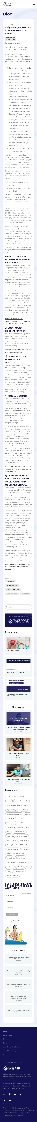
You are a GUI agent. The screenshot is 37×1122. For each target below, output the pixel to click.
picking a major (13, 589)
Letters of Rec (22, 827)
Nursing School (12, 845)
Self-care (21, 862)
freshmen (10, 581)
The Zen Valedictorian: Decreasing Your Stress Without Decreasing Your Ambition (18, 469)
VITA (8, 871)
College (27, 814)
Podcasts (26, 849)
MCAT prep (10, 836)
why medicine (12, 594)
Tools (5, 1043)
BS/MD (26, 805)
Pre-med (9, 853)
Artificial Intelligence (13, 805)
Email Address (11, 895)
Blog (4, 1039)
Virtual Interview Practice (12, 1047)
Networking (23, 840)
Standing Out (12, 585)
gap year (25, 594)
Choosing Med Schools (14, 814)
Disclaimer (7, 1104)
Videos (28, 867)
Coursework (11, 818)
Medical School (22, 836)
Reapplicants (11, 858)
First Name (9, 902)
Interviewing (11, 827)
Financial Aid (11, 823)
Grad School (22, 823)
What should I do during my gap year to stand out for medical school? (17, 566)
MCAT (8, 831)
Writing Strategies (12, 875)
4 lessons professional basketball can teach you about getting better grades (18, 321)
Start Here (10, 39)
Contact (6, 1055)
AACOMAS (10, 796)
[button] (33, 3)
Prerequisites (20, 853)
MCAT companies (19, 831)
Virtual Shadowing (9, 1051)
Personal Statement (13, 849)
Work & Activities (18, 871)
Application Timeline (21, 801)
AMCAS (9, 801)
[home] (7, 4)
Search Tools (7, 1035)
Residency (22, 858)
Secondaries (11, 862)
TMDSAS (19, 867)
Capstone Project (12, 810)
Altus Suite (20, 796)
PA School (23, 845)
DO (19, 818)
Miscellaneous (11, 840)
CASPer (24, 810)
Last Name (9, 908)
